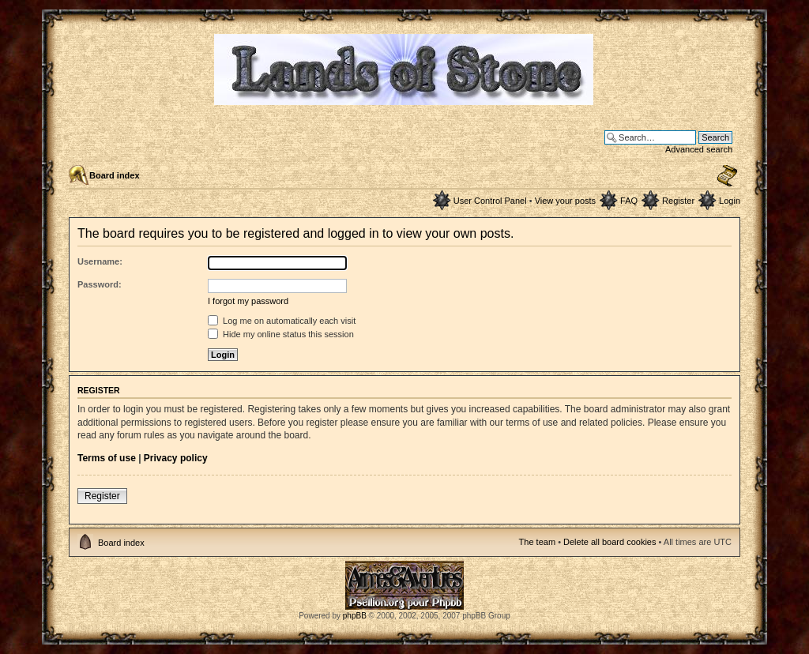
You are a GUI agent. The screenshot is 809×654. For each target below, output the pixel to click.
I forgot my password (248, 301)
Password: (99, 284)
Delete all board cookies (609, 542)
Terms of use (106, 458)
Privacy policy (176, 458)
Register (678, 200)
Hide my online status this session (281, 334)
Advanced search (698, 149)
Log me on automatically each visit (282, 320)
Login (729, 200)
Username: (99, 261)
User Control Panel (490, 200)
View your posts (565, 200)
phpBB (355, 615)
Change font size (727, 176)
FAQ (629, 200)
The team (537, 542)
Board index (114, 175)
